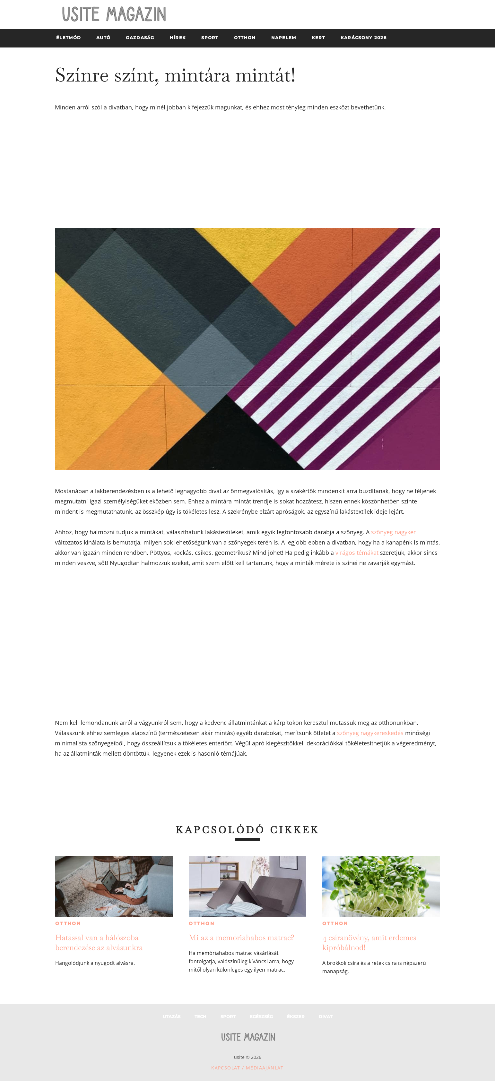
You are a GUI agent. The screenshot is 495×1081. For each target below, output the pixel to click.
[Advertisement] (247, 170)
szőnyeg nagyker (393, 532)
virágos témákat (356, 552)
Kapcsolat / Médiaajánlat (247, 1068)
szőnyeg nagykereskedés (370, 733)
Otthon (68, 923)
